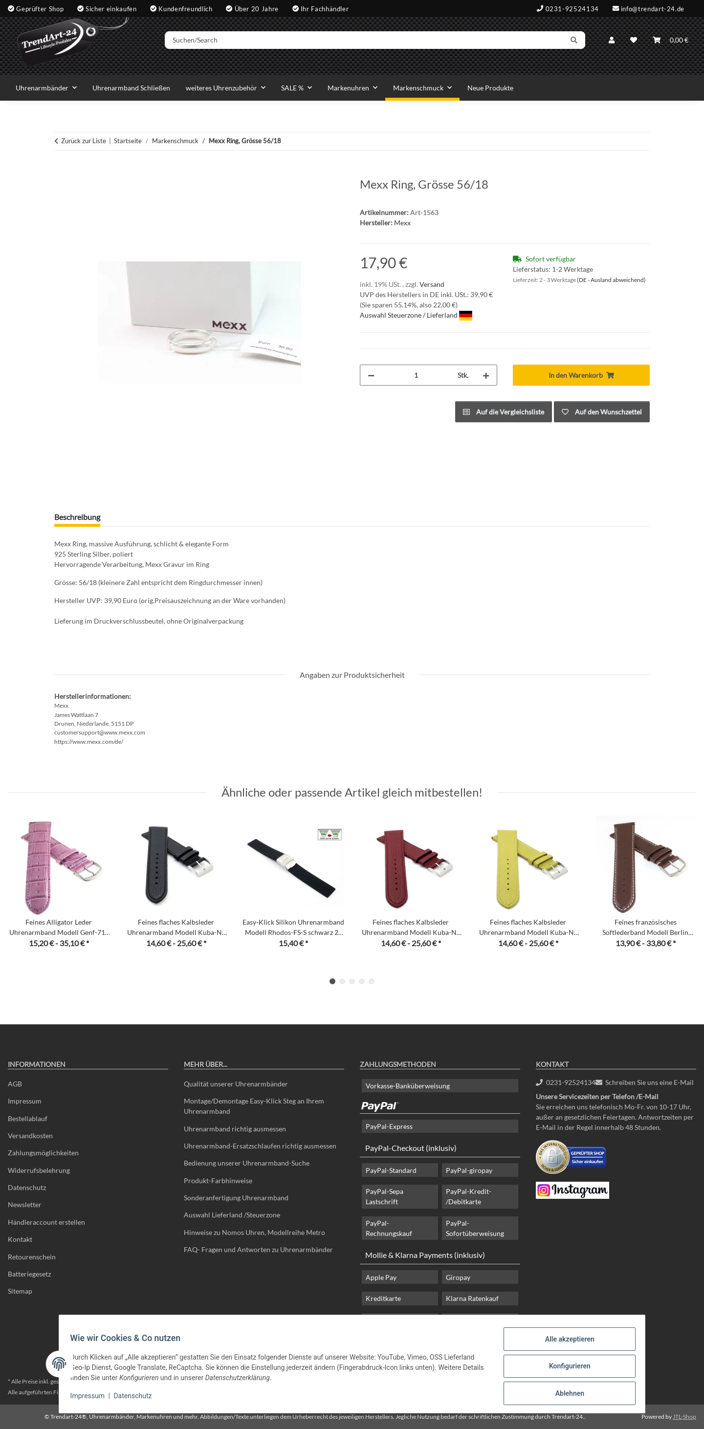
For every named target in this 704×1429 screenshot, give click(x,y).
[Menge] (416, 375)
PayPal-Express (389, 1126)
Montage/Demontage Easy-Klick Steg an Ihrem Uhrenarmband (254, 1106)
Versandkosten (30, 1135)
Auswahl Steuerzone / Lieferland (416, 315)
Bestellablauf (27, 1118)
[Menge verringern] (371, 375)
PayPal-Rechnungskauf (389, 1228)
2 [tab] (342, 981)
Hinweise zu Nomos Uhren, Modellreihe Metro (254, 1232)
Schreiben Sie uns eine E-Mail (644, 1082)
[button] (611, 45)
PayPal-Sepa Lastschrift (384, 1196)
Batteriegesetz (29, 1274)
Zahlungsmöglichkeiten (43, 1152)
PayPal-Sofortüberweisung (475, 1228)
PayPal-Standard (391, 1170)
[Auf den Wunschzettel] (602, 411)
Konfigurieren (565, 1369)
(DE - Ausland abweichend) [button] (611, 279)
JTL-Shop (684, 1416)
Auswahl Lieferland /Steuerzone (232, 1215)
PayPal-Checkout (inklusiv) (411, 1147)
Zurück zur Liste (83, 141)
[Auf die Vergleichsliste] (503, 411)
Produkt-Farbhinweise (218, 1180)
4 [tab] (362, 981)
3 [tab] (352, 981)
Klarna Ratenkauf (472, 1298)
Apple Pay (381, 1277)
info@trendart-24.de (652, 8)
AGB (15, 1084)
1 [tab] (332, 981)
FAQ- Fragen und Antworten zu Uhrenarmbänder (258, 1249)
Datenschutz (137, 1399)
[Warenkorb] (670, 45)
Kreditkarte (383, 1298)
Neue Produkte (490, 88)
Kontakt (20, 1239)
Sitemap (20, 1291)
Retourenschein (32, 1257)
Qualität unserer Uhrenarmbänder (236, 1084)
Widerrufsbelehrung (39, 1170)
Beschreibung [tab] (77, 516)
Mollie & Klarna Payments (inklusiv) (425, 1254)
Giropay (458, 1277)
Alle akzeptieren (565, 1343)
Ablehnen (564, 1394)
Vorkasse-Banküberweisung (408, 1086)
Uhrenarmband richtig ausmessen (235, 1129)
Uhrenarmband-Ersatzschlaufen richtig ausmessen (260, 1146)
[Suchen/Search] (380, 45)
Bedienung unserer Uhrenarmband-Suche (246, 1163)
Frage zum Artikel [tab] (145, 516)
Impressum (92, 1399)
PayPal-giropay (469, 1170)
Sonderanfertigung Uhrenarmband (236, 1197)
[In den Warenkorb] (62, 172)
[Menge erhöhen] (486, 375)
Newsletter (25, 1204)
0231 (565, 1082)
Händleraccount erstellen (46, 1222)
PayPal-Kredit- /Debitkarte (468, 1196)
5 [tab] (371, 981)
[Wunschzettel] (633, 45)
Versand (431, 284)
